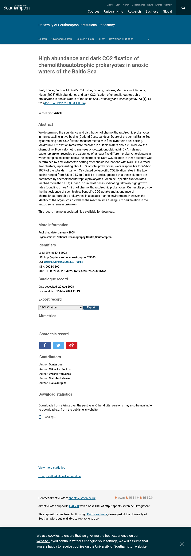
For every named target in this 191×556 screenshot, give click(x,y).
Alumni (126, 4)
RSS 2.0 (148, 497)
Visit (118, 4)
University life (113, 11)
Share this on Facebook (45, 345)
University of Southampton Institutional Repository (76, 25)
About (110, 4)
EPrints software (96, 514)
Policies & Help (85, 39)
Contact (168, 4)
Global (167, 11)
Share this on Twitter (58, 345)
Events (158, 4)
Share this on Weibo (71, 345)
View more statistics (51, 467)
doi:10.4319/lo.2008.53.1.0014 (64, 103)
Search (42, 39)
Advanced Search (61, 39)
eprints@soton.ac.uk (82, 498)
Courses (93, 11)
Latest (101, 39)
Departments (138, 4)
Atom (121, 497)
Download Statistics (121, 39)
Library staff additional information (59, 476)
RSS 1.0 (134, 497)
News (150, 4)
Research (134, 11)
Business (152, 11)
